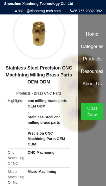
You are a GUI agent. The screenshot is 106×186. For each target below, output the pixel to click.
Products (23, 93)
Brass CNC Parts (48, 93)
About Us (92, 83)
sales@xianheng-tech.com (39, 11)
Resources (92, 71)
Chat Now (92, 111)
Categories (92, 46)
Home (92, 34)
